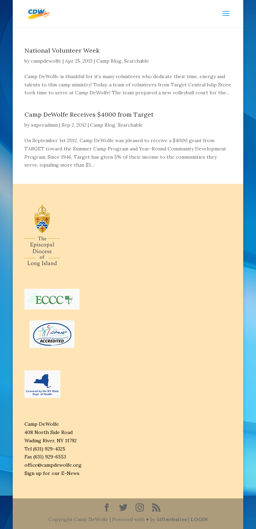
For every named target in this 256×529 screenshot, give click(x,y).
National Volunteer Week (61, 50)
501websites (172, 519)
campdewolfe (46, 61)
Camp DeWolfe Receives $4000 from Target (88, 114)
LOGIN (199, 519)
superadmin (44, 125)
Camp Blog (108, 61)
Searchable (136, 61)
